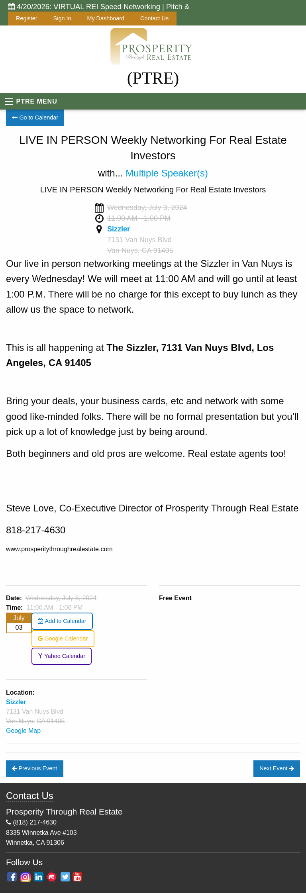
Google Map (23, 730)
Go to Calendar (35, 117)
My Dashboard (105, 18)
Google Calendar (63, 638)
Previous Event (34, 768)
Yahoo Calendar (61, 656)
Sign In (62, 18)
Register (26, 18)
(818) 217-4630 (31, 822)
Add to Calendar (62, 621)
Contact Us (154, 18)
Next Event (276, 768)
